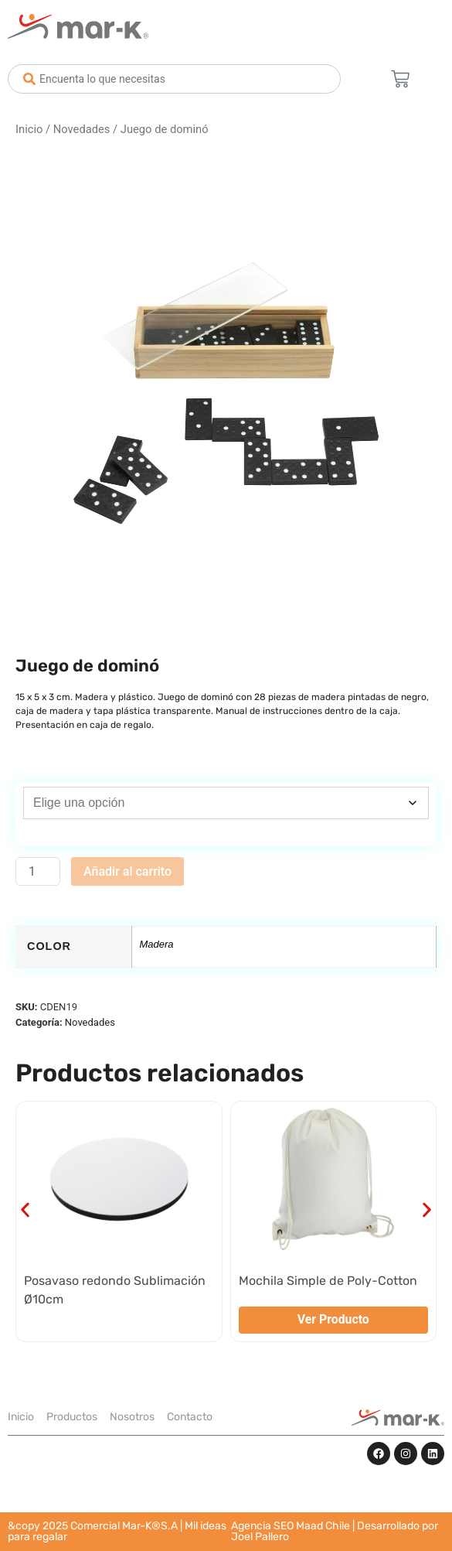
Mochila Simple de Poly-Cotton (328, 1280)
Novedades (81, 129)
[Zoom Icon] (226, 391)
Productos (71, 1416)
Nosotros (132, 1416)
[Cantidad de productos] (37, 871)
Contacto (189, 1416)
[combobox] (174, 79)
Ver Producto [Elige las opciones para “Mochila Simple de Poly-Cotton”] (333, 1319)
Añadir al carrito (127, 871)
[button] (25, 1210)
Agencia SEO (262, 1525)
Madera (157, 944)
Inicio (28, 129)
